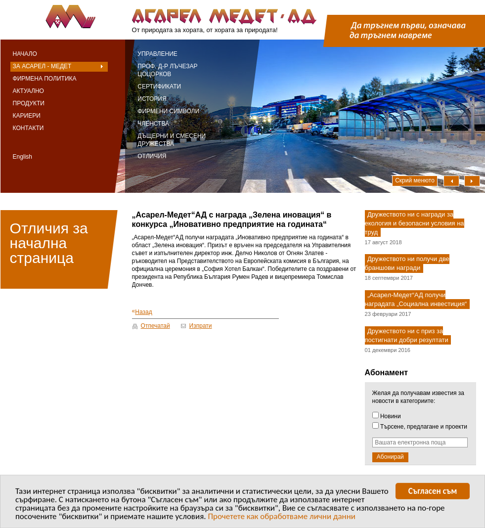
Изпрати (200, 325)
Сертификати (159, 86)
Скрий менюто (415, 180)
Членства (153, 123)
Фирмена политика (45, 78)
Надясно (472, 181)
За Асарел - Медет (42, 66)
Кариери (27, 115)
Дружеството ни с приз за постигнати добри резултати (406, 335)
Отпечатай (155, 325)
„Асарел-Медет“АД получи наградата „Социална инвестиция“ (416, 300)
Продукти (28, 103)
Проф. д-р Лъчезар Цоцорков (167, 70)
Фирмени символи (168, 111)
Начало (25, 53)
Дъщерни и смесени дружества (171, 139)
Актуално (28, 91)
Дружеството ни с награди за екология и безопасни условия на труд (414, 223)
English (22, 156)
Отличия (151, 156)
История (151, 98)
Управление (157, 53)
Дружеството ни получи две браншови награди (407, 264)
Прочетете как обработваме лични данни (281, 519)
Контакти (28, 128)
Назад (142, 311)
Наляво (451, 181)
